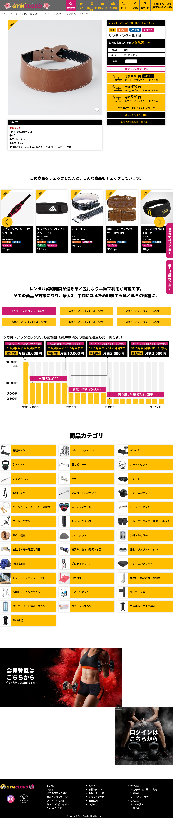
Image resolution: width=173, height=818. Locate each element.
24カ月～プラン (143, 311)
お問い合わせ (102, 9)
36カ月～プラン (29, 322)
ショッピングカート (99, 797)
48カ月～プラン (86, 322)
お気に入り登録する (138, 69)
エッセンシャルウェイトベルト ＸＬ (51, 231)
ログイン (145, 7)
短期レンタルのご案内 (136, 114)
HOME (50, 785)
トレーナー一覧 (96, 793)
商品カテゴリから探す (58, 797)
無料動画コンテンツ (99, 789)
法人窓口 (113, 7)
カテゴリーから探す (169, 240)
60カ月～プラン (143, 322)
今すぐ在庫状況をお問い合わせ (136, 122)
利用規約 (134, 793)
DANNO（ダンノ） (132, 55)
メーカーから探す (56, 800)
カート (124, 5)
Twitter (24, 799)
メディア (93, 785)
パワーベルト (79, 229)
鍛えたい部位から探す (169, 277)
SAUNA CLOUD (55, 808)
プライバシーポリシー (141, 797)
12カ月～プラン (86, 311)
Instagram (11, 799)
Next (159, 222)
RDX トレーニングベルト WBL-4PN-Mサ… (121, 231)
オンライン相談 (92, 9)
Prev (7, 222)
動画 (81, 7)
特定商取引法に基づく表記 (143, 789)
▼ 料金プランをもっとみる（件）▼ (136, 107)
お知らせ (51, 789)
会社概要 (134, 785)
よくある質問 (137, 804)
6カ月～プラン (29, 311)
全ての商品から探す (57, 793)
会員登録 (134, 7)
